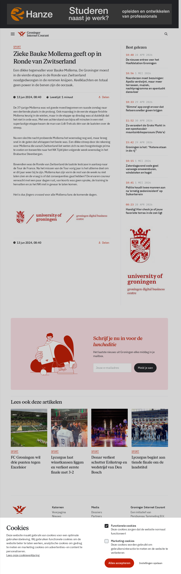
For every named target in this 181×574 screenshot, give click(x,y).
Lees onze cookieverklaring (23, 555)
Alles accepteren (119, 563)
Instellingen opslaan (150, 563)
